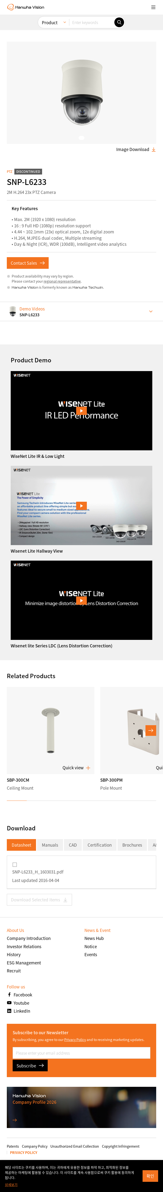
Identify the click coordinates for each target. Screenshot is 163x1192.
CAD (73, 845)
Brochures (132, 845)
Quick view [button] (77, 767)
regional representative (62, 281)
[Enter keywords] (91, 20)
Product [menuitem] (49, 20)
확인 (150, 1176)
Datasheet (21, 845)
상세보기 (11, 1184)
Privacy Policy (75, 1039)
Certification (100, 845)
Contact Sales (28, 263)
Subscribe (30, 1066)
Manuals (50, 845)
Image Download (136, 149)
